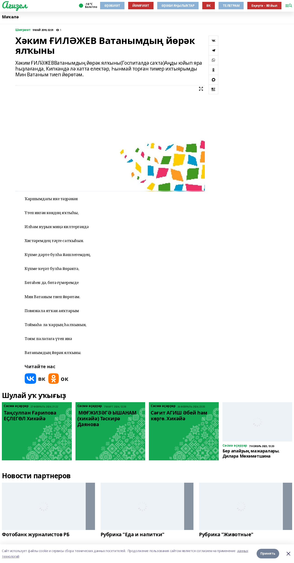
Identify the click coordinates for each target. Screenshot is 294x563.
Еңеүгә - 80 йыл (264, 5)
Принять (267, 553)
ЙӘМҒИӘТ (140, 5)
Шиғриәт (23, 30)
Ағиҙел (14, 5)
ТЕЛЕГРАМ (231, 5)
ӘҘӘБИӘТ (112, 5)
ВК (208, 5)
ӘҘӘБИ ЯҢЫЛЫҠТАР (178, 5)
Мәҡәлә (10, 16)
